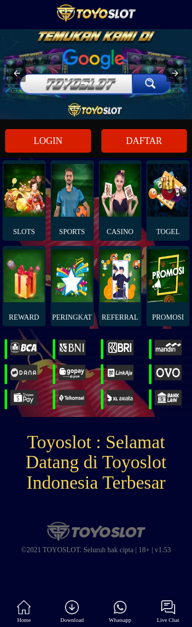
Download (72, 611)
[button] (17, 73)
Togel (167, 200)
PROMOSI (167, 285)
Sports (72, 200)
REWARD (24, 285)
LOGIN (48, 141)
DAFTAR (144, 141)
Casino (120, 200)
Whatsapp (120, 611)
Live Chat (168, 611)
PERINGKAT (72, 285)
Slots (24, 200)
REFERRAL (120, 285)
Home (24, 611)
